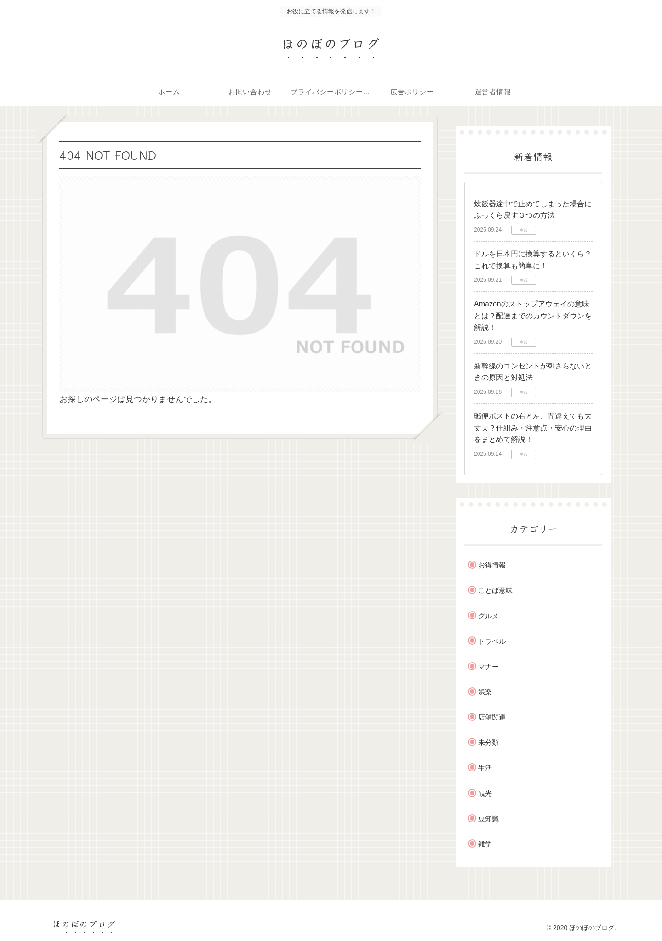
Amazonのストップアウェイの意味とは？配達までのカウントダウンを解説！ (533, 315)
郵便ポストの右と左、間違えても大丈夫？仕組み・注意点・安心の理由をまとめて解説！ (533, 427)
